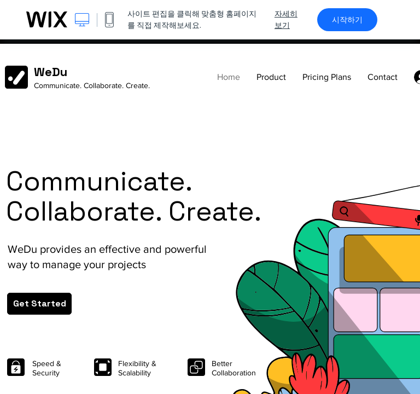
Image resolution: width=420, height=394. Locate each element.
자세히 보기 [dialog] (286, 19)
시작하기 (347, 20)
